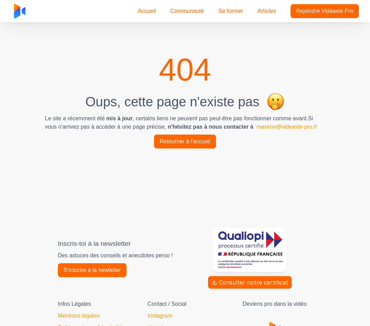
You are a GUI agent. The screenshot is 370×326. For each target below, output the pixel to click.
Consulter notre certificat (249, 282)
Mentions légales (79, 316)
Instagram (159, 316)
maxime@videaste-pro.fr (286, 127)
